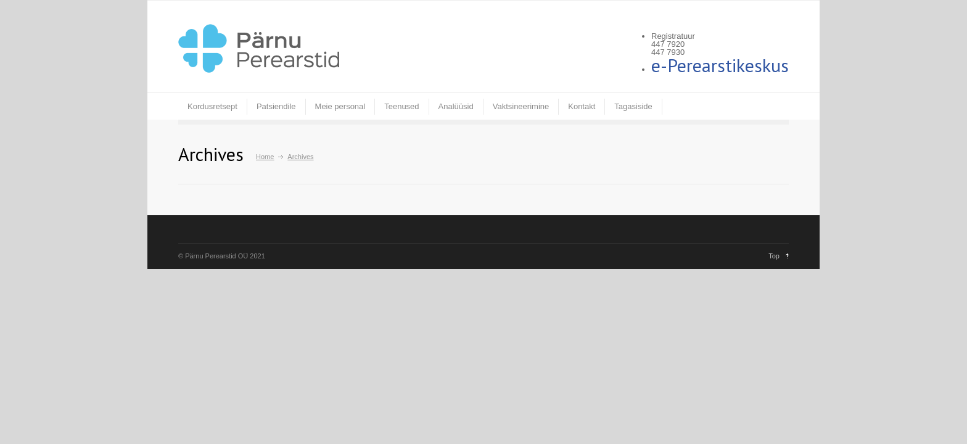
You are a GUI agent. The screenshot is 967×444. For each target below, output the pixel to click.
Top (774, 256)
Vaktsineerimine (521, 106)
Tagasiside (633, 106)
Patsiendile (276, 106)
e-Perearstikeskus (720, 65)
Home (265, 156)
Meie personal (340, 106)
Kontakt (581, 106)
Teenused (401, 106)
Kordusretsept (212, 106)
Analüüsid (456, 106)
